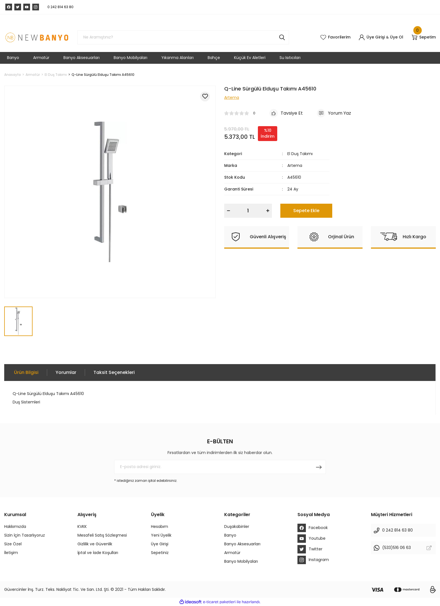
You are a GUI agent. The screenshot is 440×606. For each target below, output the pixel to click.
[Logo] (36, 37)
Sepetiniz (160, 552)
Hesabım (159, 526)
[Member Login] (372, 37)
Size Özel (13, 544)
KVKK (82, 526)
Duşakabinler (236, 526)
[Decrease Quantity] (228, 211)
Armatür (232, 552)
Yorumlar (66, 372)
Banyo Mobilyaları (241, 561)
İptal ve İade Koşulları (97, 552)
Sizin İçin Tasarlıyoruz (24, 535)
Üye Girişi (159, 544)
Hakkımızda (15, 526)
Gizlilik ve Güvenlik (94, 544)
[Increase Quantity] (267, 211)
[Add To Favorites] (205, 96)
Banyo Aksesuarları (242, 544)
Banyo (230, 535)
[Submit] (319, 467)
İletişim (11, 552)
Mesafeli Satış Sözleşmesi (102, 535)
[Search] (183, 37)
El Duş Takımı (300, 153)
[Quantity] (248, 211)
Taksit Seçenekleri (114, 372)
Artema (294, 165)
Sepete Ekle (306, 210)
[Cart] (424, 37)
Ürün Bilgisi (26, 372)
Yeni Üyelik (161, 535)
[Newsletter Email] (220, 467)
